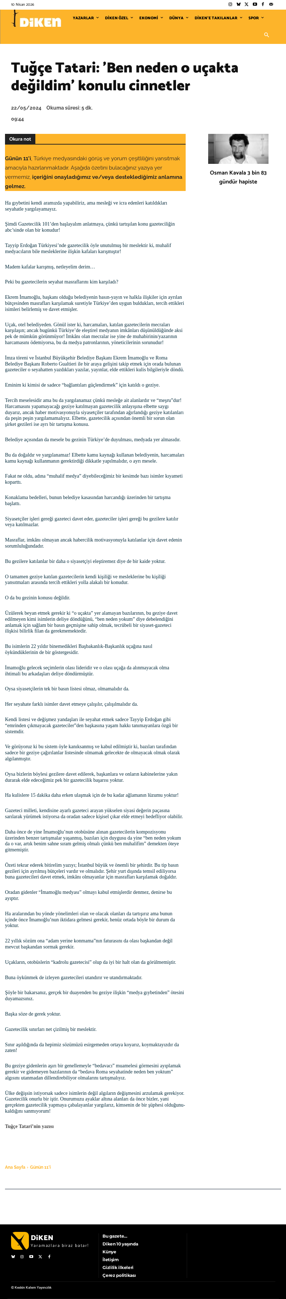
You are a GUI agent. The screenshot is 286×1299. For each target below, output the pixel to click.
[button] (266, 35)
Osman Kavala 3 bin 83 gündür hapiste (238, 177)
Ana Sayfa (15, 1167)
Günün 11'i (40, 1167)
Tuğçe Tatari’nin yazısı (29, 1126)
